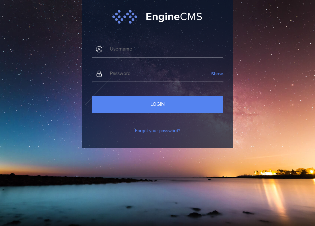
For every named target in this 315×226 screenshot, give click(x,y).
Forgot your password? (157, 130)
